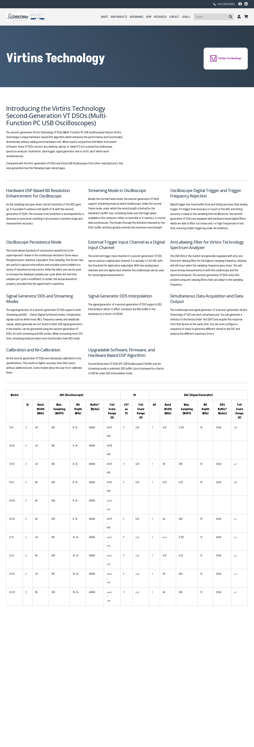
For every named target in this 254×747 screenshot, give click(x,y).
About (104, 17)
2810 (11, 427)
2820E (12, 519)
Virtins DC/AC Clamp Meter (127, 697)
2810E (12, 464)
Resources (160, 17)
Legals (186, 17)
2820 (11, 482)
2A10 (11, 537)
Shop (149, 17)
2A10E (12, 574)
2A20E (12, 592)
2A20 (11, 555)
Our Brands (136, 17)
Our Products (119, 17)
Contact (174, 17)
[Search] (230, 17)
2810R (12, 446)
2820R (12, 501)
